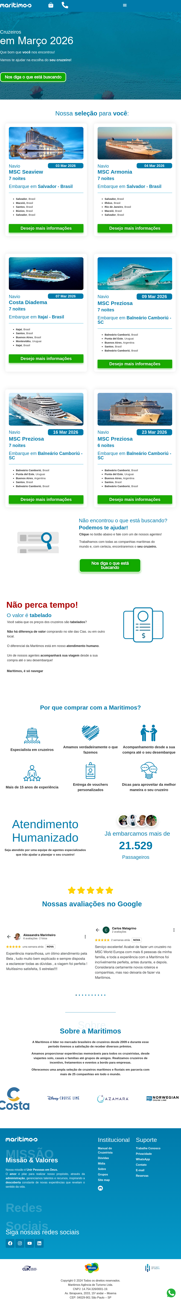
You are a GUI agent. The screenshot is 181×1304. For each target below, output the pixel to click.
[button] (125, 5)
